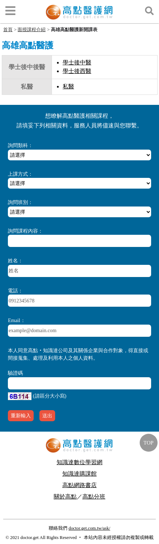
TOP (149, 443)
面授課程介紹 (31, 29)
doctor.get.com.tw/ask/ (89, 528)
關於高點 (65, 497)
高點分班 (93, 497)
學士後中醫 (77, 62)
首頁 (8, 29)
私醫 (68, 86)
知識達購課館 (79, 474)
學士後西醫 (77, 71)
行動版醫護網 (79, 508)
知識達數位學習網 (79, 462)
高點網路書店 (79, 485)
